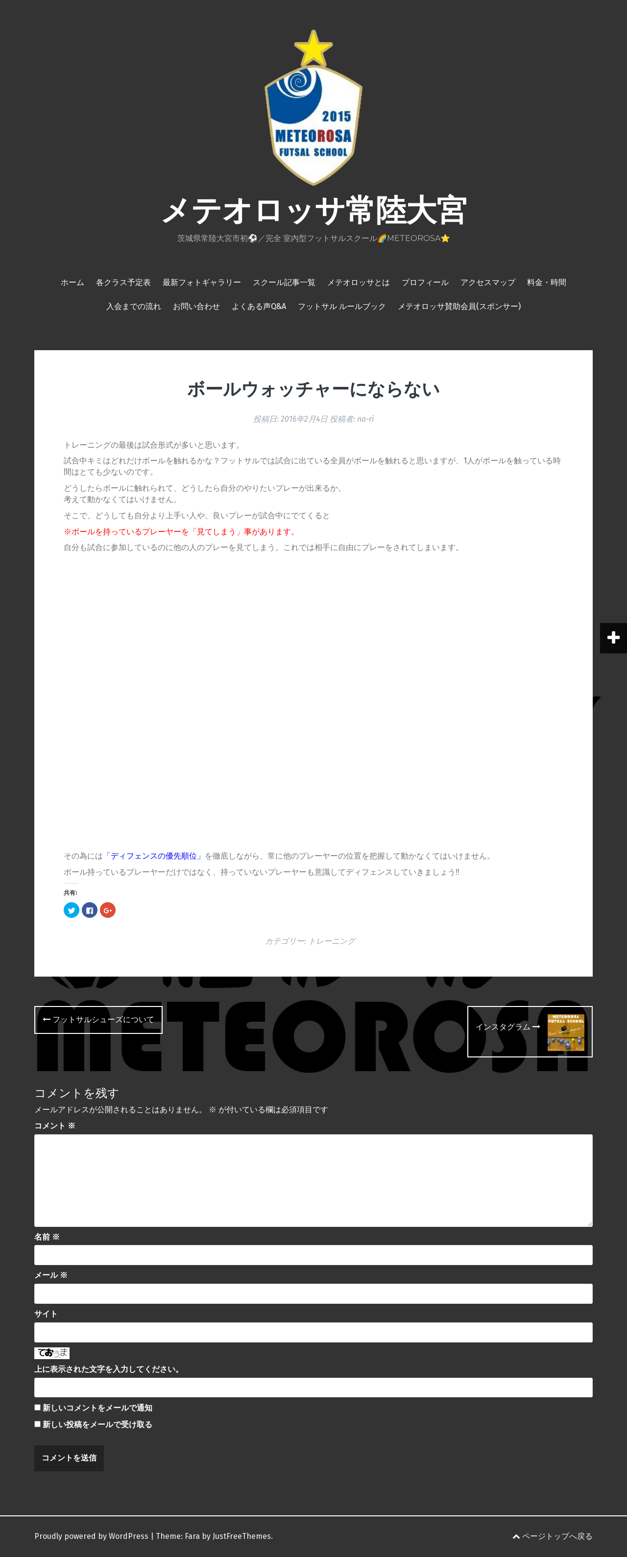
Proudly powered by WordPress (91, 1536)
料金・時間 (546, 282)
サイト (46, 1313)
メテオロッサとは (358, 282)
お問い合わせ (196, 306)
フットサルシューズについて (98, 1019)
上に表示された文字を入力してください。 (108, 1369)
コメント (54, 1125)
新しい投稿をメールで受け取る (97, 1424)
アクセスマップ (487, 282)
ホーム (72, 282)
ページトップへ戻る (552, 1536)
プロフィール (425, 282)
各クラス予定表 (123, 282)
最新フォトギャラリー (202, 282)
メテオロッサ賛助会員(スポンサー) (459, 306)
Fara (192, 1536)
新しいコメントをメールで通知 (97, 1408)
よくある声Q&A (259, 306)
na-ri (365, 419)
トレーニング (331, 941)
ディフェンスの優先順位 (154, 856)
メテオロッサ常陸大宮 (313, 210)
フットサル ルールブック (342, 306)
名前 (47, 1237)
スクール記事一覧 (284, 282)
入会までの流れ (133, 306)
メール (51, 1275)
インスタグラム (508, 1026)
